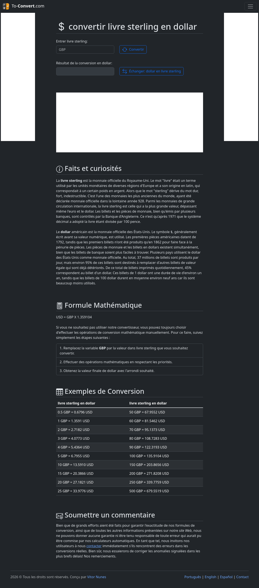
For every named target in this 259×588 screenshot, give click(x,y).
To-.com (23, 6)
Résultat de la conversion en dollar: (84, 63)
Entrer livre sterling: (72, 41)
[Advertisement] (18, 77)
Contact (242, 577)
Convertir (133, 49)
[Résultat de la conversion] (85, 71)
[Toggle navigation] (250, 6)
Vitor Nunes (96, 577)
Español (226, 577)
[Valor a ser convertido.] (85, 50)
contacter (94, 546)
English (210, 577)
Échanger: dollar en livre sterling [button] (151, 71)
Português (192, 577)
